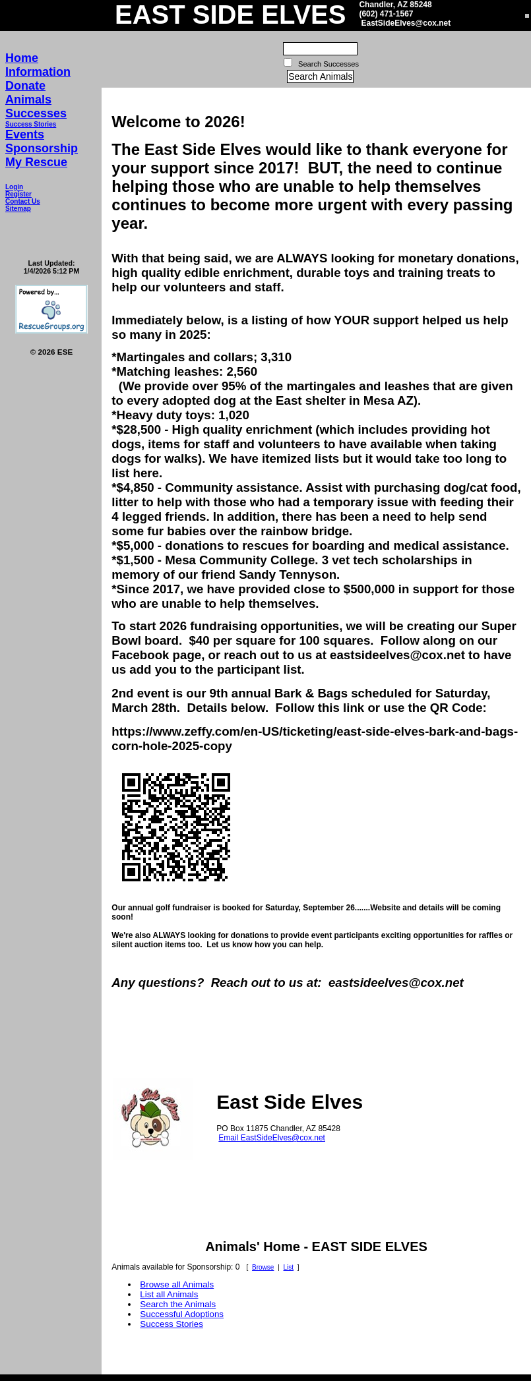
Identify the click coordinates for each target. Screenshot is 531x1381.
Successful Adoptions (182, 1314)
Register (18, 194)
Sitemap (18, 208)
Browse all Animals (177, 1284)
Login (14, 187)
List (289, 1267)
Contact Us (22, 201)
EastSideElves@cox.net (406, 23)
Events (24, 134)
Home (21, 58)
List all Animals (169, 1294)
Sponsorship (41, 148)
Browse (263, 1267)
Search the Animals (178, 1304)
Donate (25, 85)
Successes (36, 113)
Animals (28, 99)
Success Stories (30, 124)
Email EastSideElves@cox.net (271, 1137)
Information (38, 71)
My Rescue (36, 162)
